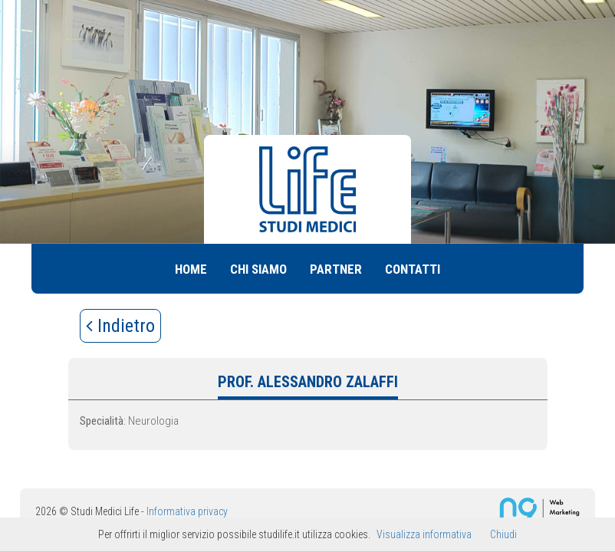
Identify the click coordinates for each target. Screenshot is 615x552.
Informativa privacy (187, 511)
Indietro (120, 326)
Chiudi (503, 534)
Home (191, 269)
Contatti (412, 269)
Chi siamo (258, 269)
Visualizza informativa (424, 534)
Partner (336, 269)
